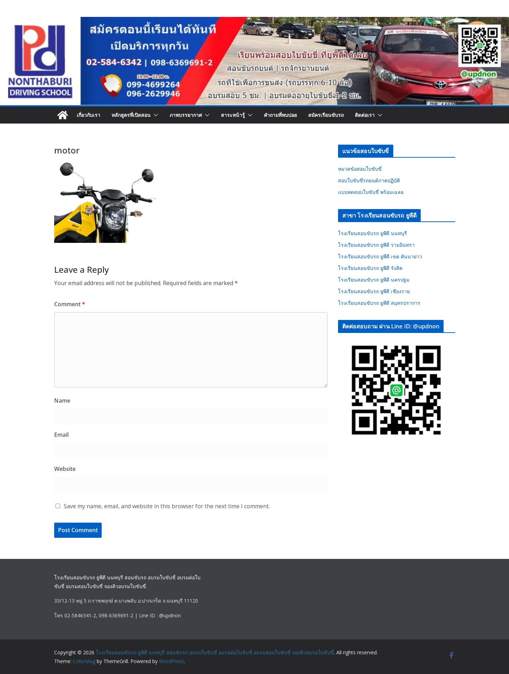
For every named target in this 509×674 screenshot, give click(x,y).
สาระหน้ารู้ (233, 115)
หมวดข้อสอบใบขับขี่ (360, 168)
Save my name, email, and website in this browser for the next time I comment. (167, 506)
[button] (154, 115)
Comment (69, 304)
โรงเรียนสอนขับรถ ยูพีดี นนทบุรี (372, 233)
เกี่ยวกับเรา (88, 115)
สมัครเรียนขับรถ (326, 115)
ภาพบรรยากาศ (186, 115)
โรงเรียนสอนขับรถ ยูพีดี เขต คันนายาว (380, 256)
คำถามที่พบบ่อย (280, 115)
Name (62, 400)
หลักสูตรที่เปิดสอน (131, 115)
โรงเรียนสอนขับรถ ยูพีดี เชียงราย (374, 291)
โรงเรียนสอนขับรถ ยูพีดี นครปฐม (373, 279)
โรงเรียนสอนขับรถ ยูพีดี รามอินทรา (376, 244)
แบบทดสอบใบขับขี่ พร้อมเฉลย (370, 192)
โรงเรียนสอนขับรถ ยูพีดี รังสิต (370, 268)
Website (65, 469)
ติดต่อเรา (365, 115)
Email (61, 435)
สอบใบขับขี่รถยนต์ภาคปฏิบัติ (369, 180)
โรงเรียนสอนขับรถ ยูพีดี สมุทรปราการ (379, 303)
